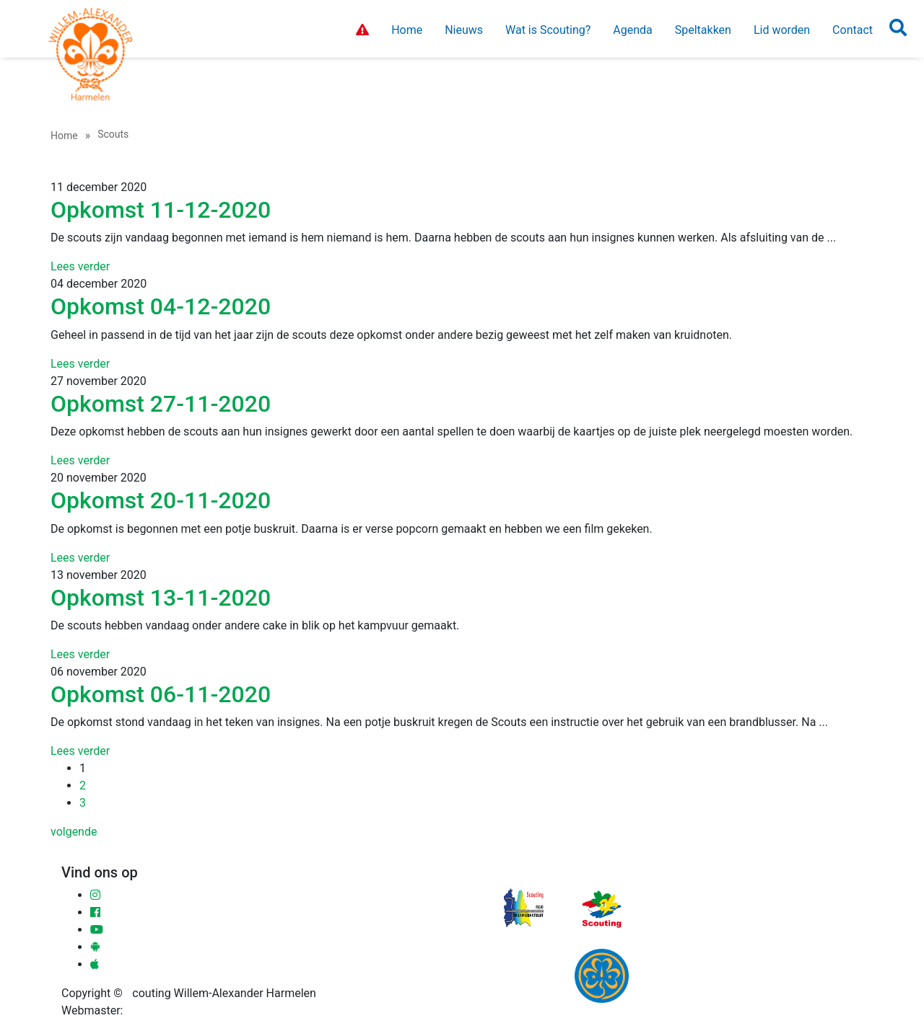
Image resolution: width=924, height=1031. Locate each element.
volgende (74, 831)
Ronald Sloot (158, 1010)
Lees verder (80, 266)
